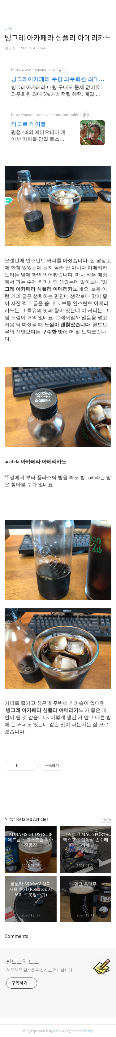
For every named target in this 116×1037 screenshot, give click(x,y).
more (106, 819)
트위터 (72, 796)
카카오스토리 (58, 796)
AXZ (56, 1031)
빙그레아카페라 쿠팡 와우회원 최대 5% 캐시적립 (55, 79)
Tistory (87, 1031)
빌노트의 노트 (22, 962)
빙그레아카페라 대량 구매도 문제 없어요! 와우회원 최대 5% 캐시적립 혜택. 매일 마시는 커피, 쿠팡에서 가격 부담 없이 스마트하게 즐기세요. (57, 91)
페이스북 (44, 796)
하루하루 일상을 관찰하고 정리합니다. (40, 970)
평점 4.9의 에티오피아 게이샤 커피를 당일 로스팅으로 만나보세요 (38, 136)
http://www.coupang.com (33, 70)
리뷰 (9, 29)
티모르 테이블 (28, 124)
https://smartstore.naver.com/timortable (45, 115)
